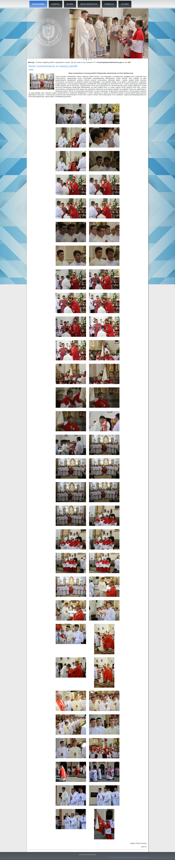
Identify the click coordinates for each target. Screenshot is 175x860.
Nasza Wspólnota (89, 4)
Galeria (125, 4)
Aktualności (38, 4)
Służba (70, 4)
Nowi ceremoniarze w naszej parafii (53, 66)
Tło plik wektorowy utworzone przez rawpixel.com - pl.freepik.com (128, 857)
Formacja (109, 4)
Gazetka (55, 4)
